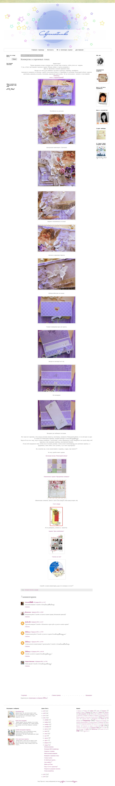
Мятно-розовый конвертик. (50, 753)
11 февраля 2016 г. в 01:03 (37, 642)
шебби (87, 729)
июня (46, 733)
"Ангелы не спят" (56, 557)
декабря (47, 720)
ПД (79, 724)
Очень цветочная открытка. (22, 739)
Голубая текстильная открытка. (23, 730)
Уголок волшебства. (49, 771)
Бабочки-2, (56, 75)
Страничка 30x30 (95, 728)
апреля (46, 738)
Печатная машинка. (49, 747)
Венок (83, 712)
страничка (78, 728)
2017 (44, 716)
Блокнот (104, 711)
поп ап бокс (101, 724)
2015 (44, 774)
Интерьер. (100, 714)
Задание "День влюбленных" (56, 531)
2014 (44, 777)
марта (46, 740)
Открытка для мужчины (101, 721)
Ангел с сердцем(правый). (56, 77)
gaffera (63, 781)
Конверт (85, 716)
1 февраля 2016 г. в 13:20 (37, 612)
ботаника (78, 712)
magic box (85, 731)
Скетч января (56, 504)
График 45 (95, 712)
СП (102, 726)
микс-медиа (88, 717)
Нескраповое (95, 719)
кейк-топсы (80, 716)
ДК (89, 714)
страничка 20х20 (85, 728)
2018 (44, 713)
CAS (78, 730)
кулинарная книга (103, 716)
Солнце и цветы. (48, 758)
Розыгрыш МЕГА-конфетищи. (51, 749)
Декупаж (106, 712)
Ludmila (28, 622)
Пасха (107, 722)
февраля (47, 743)
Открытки (101, 722)
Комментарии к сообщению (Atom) (38, 698)
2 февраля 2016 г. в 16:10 (37, 622)
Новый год (103, 719)
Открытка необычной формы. (82, 723)
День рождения (82, 714)
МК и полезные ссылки (64, 50)
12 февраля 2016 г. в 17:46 (41, 661)
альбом (91, 711)
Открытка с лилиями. (49, 751)
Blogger (74, 781)
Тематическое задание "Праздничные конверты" (56, 476)
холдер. (81, 729)
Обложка (78, 721)
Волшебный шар (20, 711)
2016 (44, 718)
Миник (100, 717)
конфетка (91, 716)
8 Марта (85, 711)
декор (100, 712)
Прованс (78, 726)
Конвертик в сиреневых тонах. (51, 756)
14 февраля (78, 711)
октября (47, 724)
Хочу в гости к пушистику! (51, 767)
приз (106, 724)
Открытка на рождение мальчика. (52, 769)
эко (106, 729)
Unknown (27, 632)
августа (47, 729)
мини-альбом (94, 717)
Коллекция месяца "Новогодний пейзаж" (56, 456)
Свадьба (91, 726)
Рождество (85, 726)
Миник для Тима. (48, 764)
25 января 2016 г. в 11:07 (39, 602)
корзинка (96, 716)
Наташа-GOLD (29, 602)
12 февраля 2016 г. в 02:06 (37, 651)
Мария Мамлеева (29, 661)
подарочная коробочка (86, 724)
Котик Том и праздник (21, 720)
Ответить (27, 607)
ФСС (77, 729)
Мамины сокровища (80, 717)
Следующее (24, 695)
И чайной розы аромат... (50, 760)
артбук (98, 711)
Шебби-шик (94, 729)
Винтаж (88, 712)
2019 (44, 711)
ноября (46, 722)
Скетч (96, 726)
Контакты (50, 50)
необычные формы (86, 719)
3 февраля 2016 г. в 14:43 (37, 632)
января (46, 745)
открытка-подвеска (93, 723)
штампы (101, 729)
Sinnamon (28, 612)
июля (46, 731)
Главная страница (38, 50)
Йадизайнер (106, 714)
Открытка (86, 721)
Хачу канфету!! (48, 762)
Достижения (79, 50)
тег (102, 728)
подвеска (95, 724)
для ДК (94, 714)
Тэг (105, 728)
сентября (47, 727)
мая (46, 736)
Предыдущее (89, 695)
